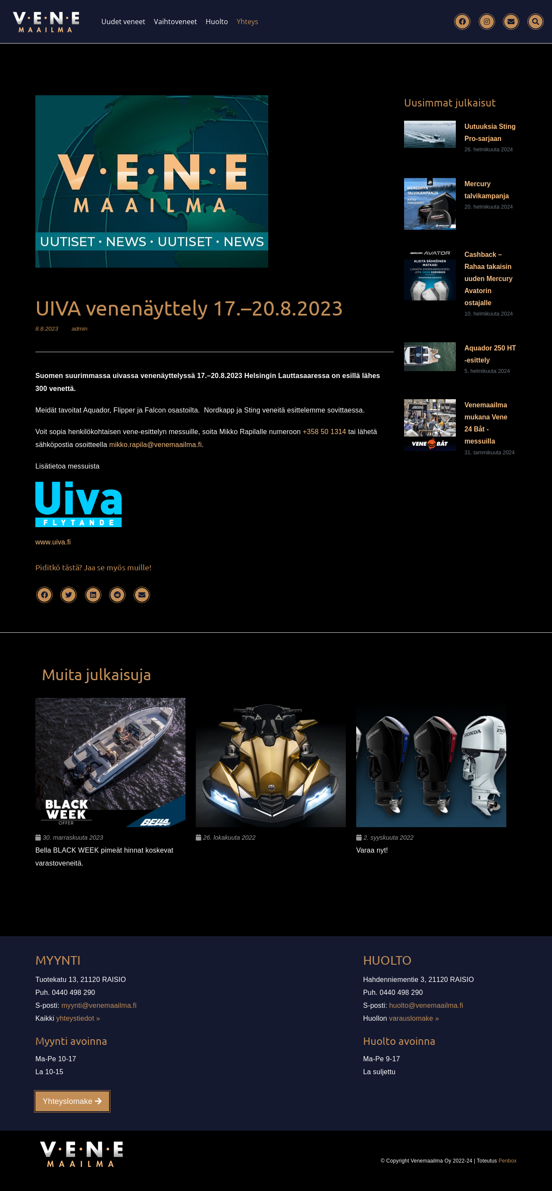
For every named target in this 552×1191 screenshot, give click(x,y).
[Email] (511, 21)
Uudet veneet (123, 21)
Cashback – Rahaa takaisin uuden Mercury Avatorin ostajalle (488, 278)
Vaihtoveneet (175, 21)
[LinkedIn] (93, 595)
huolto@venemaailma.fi (426, 1005)
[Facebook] (462, 21)
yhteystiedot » (78, 1018)
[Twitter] (68, 595)
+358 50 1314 (324, 431)
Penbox (508, 1161)
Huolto (217, 21)
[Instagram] (487, 21)
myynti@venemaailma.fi (99, 1005)
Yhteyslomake (72, 1101)
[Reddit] (117, 595)
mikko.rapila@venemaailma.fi (155, 444)
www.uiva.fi (53, 542)
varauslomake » (414, 1018)
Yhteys (247, 21)
